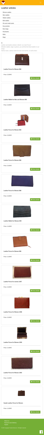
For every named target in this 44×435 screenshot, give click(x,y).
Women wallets (7, 12)
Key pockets (6, 26)
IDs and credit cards (8, 23)
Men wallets (6, 15)
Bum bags (5, 29)
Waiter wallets (6, 17)
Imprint (6, 424)
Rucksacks (6, 31)
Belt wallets (6, 20)
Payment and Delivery (10, 422)
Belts (4, 34)
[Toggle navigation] (40, 2)
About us (6, 420)
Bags (4, 37)
